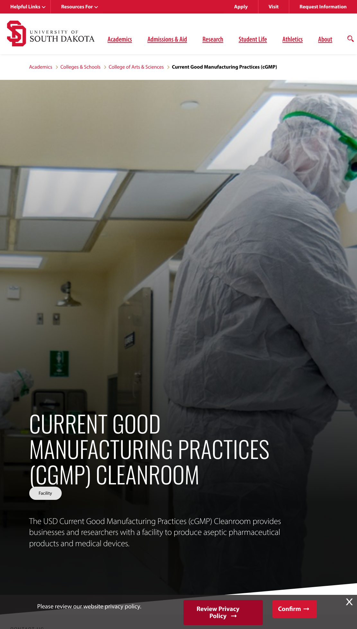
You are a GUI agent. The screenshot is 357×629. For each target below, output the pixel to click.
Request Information (323, 7)
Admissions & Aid (167, 38)
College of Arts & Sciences (136, 67)
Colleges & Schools (80, 67)
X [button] (349, 602)
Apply (241, 7)
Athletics (292, 38)
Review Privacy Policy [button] (218, 612)
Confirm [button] (289, 609)
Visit (274, 7)
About (325, 38)
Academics (120, 38)
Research (212, 38)
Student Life (253, 38)
